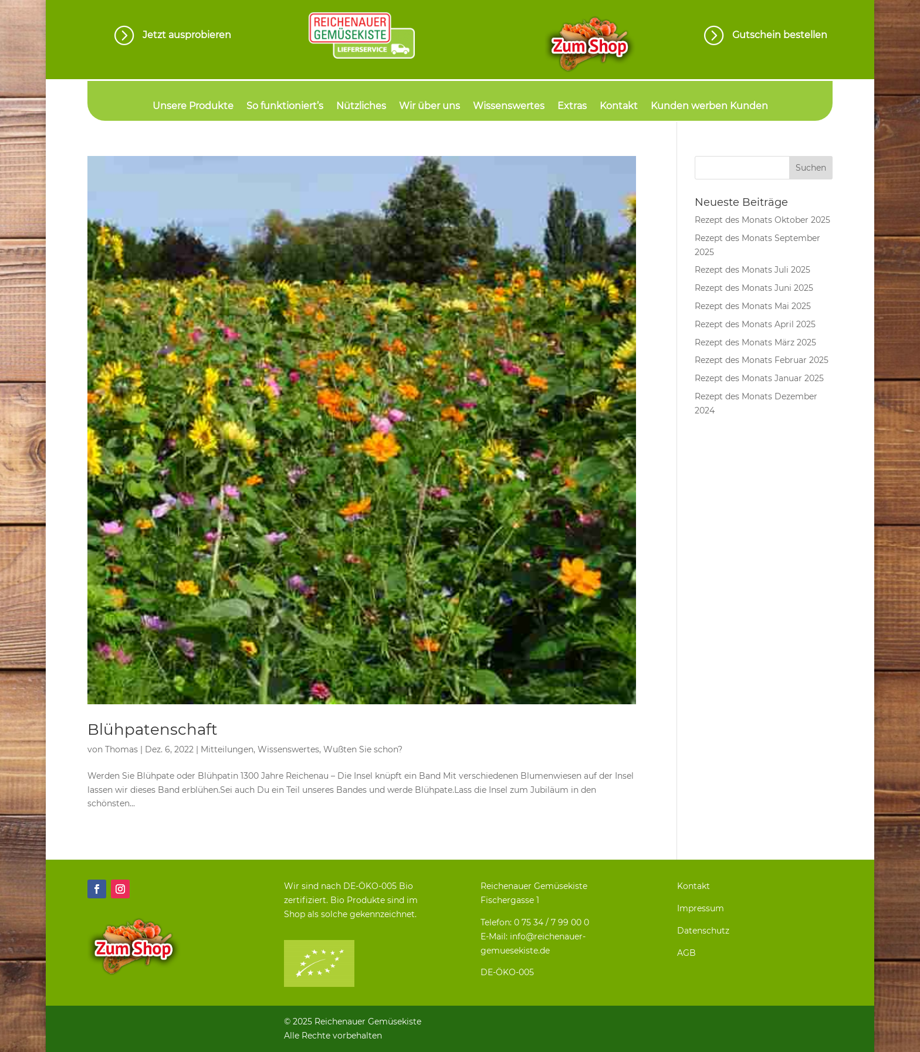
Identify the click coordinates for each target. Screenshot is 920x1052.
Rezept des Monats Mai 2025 (753, 306)
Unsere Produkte (193, 106)
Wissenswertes (508, 106)
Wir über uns (429, 106)
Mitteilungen (227, 749)
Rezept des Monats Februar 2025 (761, 360)
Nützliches (361, 106)
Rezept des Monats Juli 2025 (752, 269)
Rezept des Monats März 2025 (755, 342)
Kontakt (619, 106)
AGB (686, 953)
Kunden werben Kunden (709, 106)
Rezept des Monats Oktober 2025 (762, 220)
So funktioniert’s (284, 106)
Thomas (121, 749)
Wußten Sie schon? (362, 749)
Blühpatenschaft (152, 729)
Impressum (700, 908)
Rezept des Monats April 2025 (755, 324)
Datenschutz (703, 930)
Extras (572, 106)
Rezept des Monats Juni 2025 (754, 288)
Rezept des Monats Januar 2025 (759, 378)
